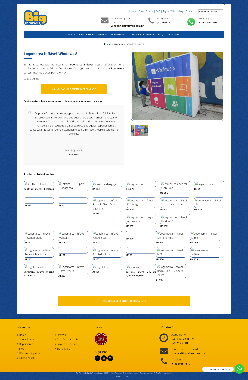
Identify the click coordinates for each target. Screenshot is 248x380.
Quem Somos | (147, 11)
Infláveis (70, 34)
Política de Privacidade (124, 351)
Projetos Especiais (168, 34)
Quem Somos (25, 314)
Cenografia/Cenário (142, 34)
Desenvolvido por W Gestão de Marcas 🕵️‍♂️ (156, 348)
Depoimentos (118, 34)
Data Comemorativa (67, 314)
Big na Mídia (62, 323)
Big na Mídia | (170, 11)
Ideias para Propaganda (93, 34)
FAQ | (159, 11)
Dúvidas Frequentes (29, 328)
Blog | (181, 11)
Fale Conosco (26, 332)
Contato (190, 11)
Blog (20, 323)
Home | (133, 11)
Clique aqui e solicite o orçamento (74, 89)
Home (108, 44)
